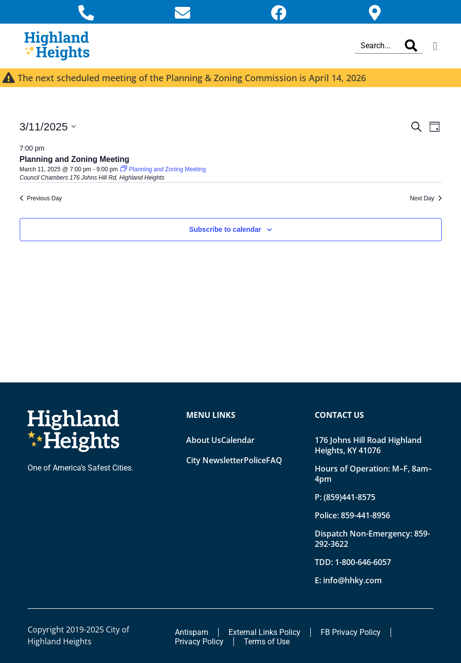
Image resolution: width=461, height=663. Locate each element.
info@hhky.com (352, 580)
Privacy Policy (199, 641)
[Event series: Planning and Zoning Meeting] (162, 169)
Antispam (191, 632)
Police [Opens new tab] (255, 460)
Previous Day (41, 198)
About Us (203, 440)
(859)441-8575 (349, 497)
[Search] (411, 46)
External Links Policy (264, 632)
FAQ (274, 460)
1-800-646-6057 (363, 562)
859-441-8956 (365, 515)
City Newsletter (215, 460)
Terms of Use (267, 641)
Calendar (238, 440)
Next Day (425, 198)
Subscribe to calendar (225, 229)
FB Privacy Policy (351, 632)
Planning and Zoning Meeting (75, 160)
